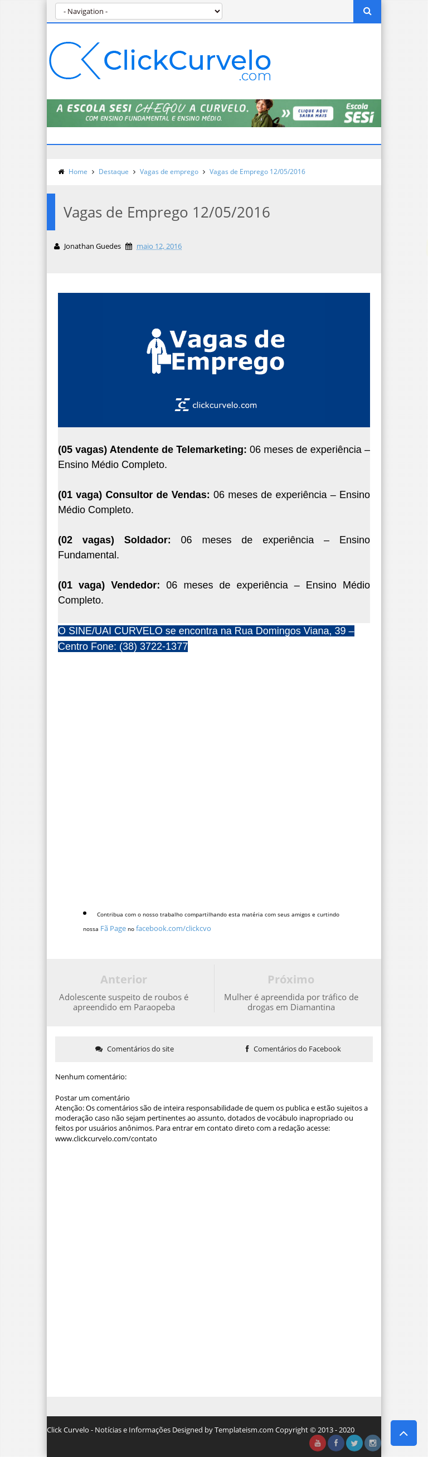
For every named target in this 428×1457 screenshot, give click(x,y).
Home (78, 171)
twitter (354, 1443)
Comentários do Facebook (293, 1049)
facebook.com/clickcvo (173, 928)
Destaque (114, 171)
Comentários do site (134, 1049)
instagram (372, 1443)
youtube (317, 1443)
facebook (336, 1443)
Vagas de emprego (169, 171)
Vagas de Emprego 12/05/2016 (257, 171)
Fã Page (113, 928)
